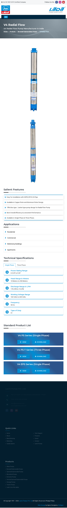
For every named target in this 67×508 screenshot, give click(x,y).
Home (5, 32)
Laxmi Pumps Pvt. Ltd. (26, 501)
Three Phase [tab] (21, 265)
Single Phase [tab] (9, 265)
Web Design (41, 505)
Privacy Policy (49, 501)
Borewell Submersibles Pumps (27, 32)
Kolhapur (60, 505)
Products (13, 32)
